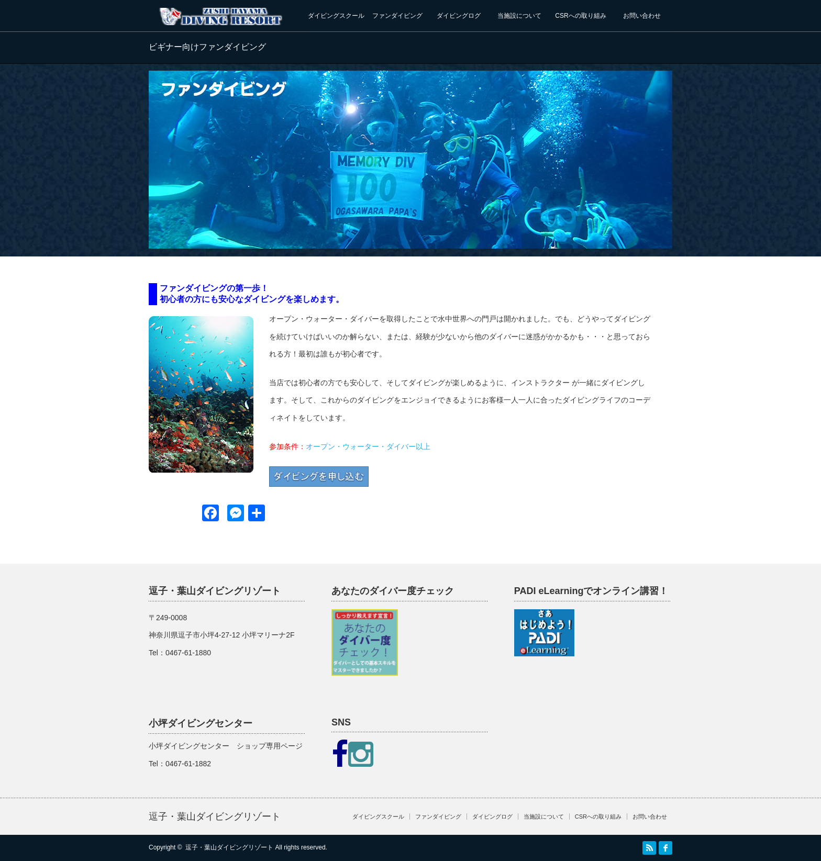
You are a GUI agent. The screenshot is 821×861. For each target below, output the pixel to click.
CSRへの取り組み (580, 15)
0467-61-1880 (188, 652)
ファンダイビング (397, 15)
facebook (665, 848)
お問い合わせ (642, 15)
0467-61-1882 (188, 763)
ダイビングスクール (336, 15)
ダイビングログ (459, 15)
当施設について (519, 15)
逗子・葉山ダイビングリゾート (215, 816)
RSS (649, 848)
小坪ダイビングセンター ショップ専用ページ (226, 746)
